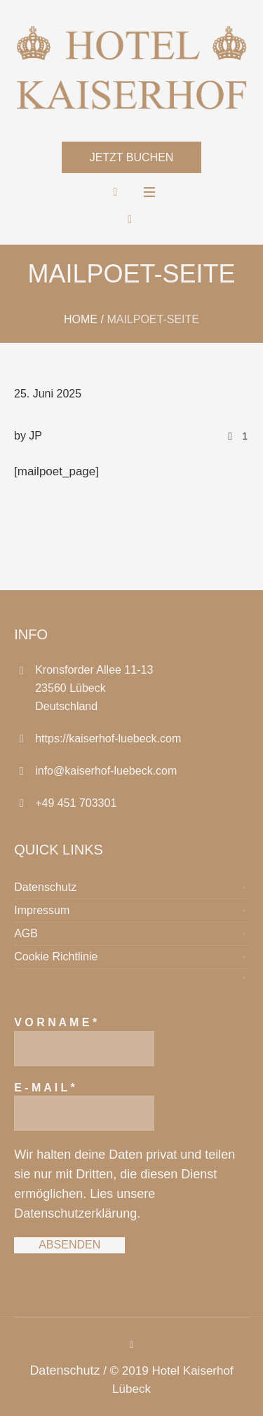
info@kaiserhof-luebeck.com (106, 771)
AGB (26, 933)
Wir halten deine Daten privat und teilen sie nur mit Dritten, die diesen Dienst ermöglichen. (124, 1174)
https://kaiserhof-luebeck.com (108, 738)
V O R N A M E (55, 1022)
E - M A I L (44, 1088)
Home (80, 319)
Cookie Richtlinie (55, 956)
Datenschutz (45, 887)
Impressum (41, 910)
